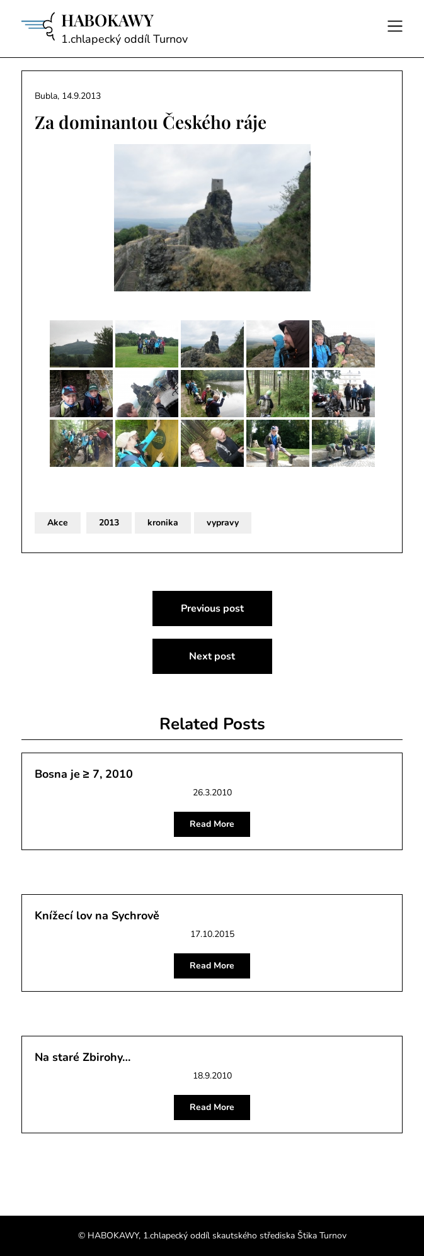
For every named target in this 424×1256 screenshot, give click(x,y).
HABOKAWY (107, 20)
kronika (162, 523)
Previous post (212, 608)
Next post (212, 656)
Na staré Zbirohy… (82, 1057)
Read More (212, 824)
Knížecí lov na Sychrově (97, 915)
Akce (57, 523)
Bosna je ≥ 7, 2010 (84, 774)
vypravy (223, 523)
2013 (109, 523)
